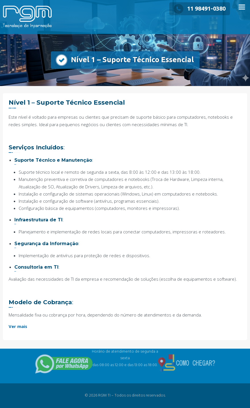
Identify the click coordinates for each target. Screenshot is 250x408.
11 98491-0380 (200, 8)
